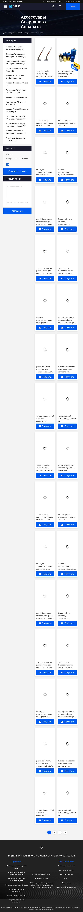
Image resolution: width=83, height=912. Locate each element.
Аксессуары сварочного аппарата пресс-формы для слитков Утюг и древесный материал (44, 323)
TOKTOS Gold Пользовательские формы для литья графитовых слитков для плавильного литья (67, 273)
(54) (14, 48)
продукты (11, 33)
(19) (16, 103)
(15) (16, 70)
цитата (72, 6)
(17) (15, 139)
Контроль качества (66, 874)
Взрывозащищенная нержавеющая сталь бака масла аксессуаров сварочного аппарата (66, 76)
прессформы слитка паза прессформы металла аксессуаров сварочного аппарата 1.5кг (66, 323)
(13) (17, 97)
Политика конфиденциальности (66, 887)
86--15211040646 (73, 1)
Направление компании (66, 866)
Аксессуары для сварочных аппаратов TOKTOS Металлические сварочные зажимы (66, 126)
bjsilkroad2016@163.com (51, 1)
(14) (15, 77)
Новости (66, 878)
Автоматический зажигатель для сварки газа (67, 418)
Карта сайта (66, 883)
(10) (16, 91)
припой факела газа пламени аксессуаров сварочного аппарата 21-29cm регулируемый (44, 224)
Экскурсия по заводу (66, 870)
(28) (16, 55)
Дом (4, 33)
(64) (16, 117)
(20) (16, 62)
